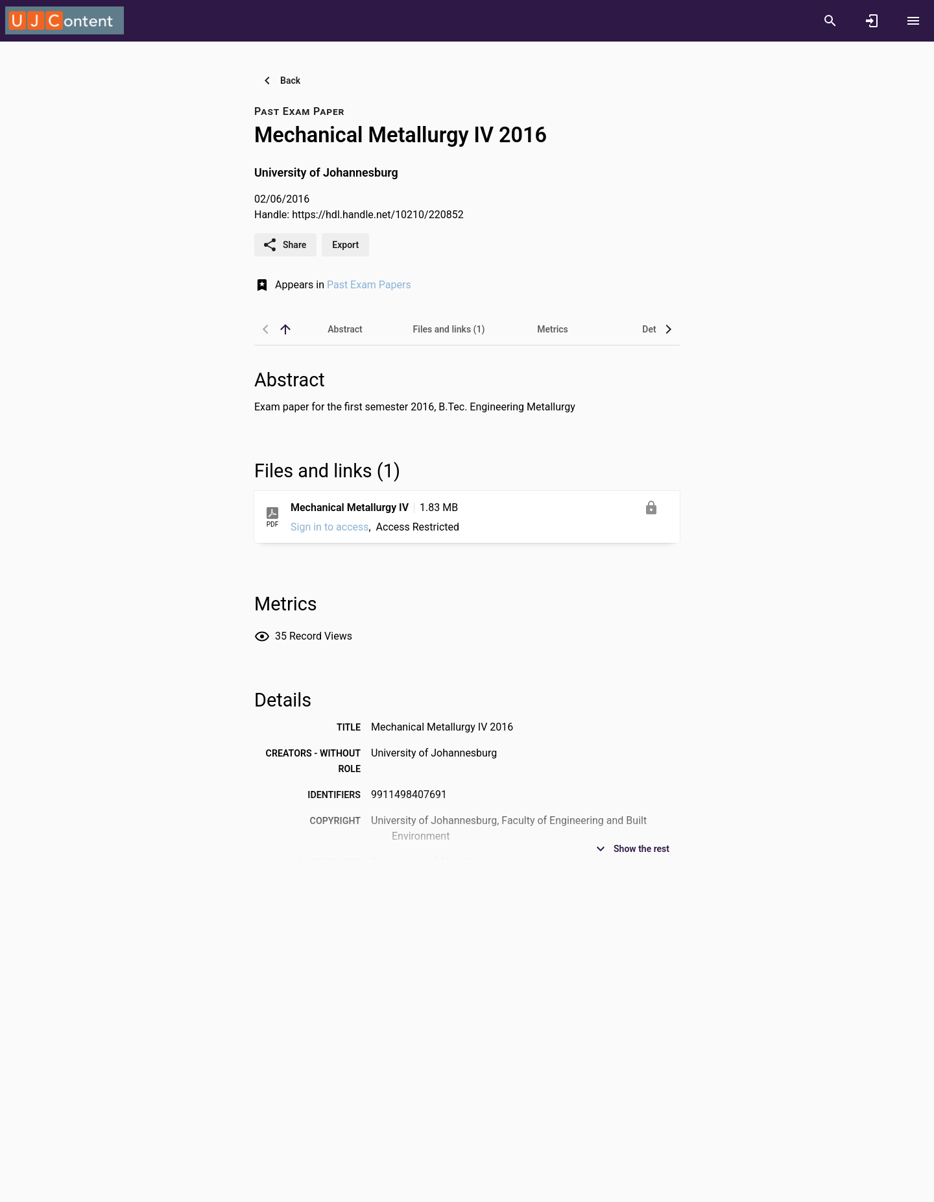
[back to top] (285, 329)
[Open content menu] (913, 20)
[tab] (345, 329)
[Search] (830, 20)
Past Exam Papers (369, 285)
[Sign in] (871, 20)
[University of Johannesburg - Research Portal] (64, 20)
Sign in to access (330, 527)
